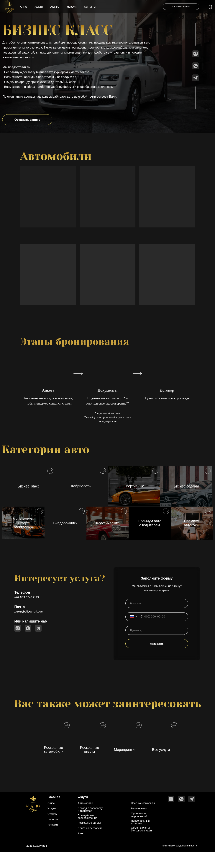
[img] (9, 7)
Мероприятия (125, 750)
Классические (107, 523)
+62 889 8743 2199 (26, 597)
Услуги (39, 6)
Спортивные (134, 486)
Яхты (81, 833)
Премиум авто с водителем (149, 523)
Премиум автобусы (191, 523)
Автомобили (85, 803)
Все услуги (161, 750)
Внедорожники (65, 523)
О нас (23, 6)
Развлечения (139, 808)
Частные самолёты (143, 803)
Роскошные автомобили (54, 750)
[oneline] (156, 630)
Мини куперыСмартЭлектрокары (24, 523)
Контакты (90, 6)
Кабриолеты (81, 486)
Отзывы (55, 6)
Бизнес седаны (186, 486)
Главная (53, 797)
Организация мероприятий (139, 815)
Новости (72, 6)
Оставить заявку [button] (181, 6)
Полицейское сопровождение (87, 817)
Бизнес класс (29, 486)
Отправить (156, 643)
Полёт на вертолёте (90, 828)
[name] (156, 603)
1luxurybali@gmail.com (28, 611)
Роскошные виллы (89, 750)
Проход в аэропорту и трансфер (90, 809)
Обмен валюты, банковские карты (142, 829)
